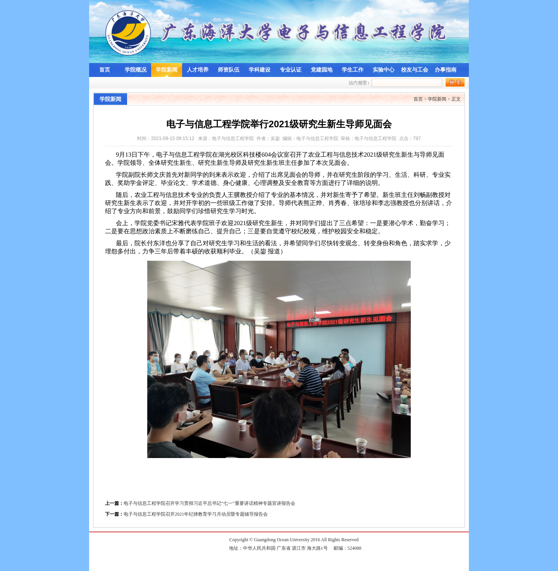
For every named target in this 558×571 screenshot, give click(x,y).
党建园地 (321, 70)
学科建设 (259, 70)
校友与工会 (414, 70)
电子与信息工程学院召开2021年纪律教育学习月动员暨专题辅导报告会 (196, 514)
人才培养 (197, 70)
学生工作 (352, 70)
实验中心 (383, 70)
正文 (456, 99)
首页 (104, 70)
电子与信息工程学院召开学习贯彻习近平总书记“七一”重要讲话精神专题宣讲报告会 (209, 503)
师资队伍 (228, 70)
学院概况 (135, 70)
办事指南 (445, 70)
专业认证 (290, 70)
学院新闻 (166, 70)
